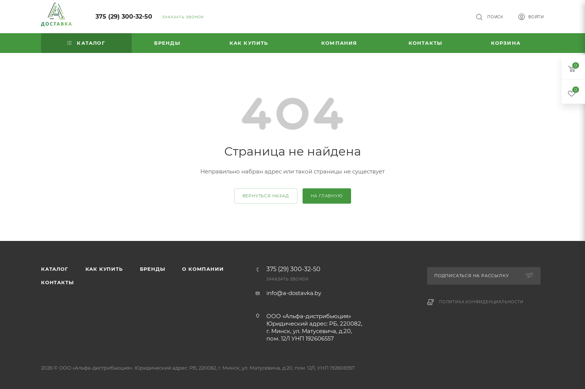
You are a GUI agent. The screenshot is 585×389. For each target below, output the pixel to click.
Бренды (152, 269)
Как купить (104, 269)
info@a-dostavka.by (293, 293)
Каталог (54, 269)
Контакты (57, 282)
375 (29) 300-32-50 (124, 16)
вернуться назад (266, 195)
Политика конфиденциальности (481, 301)
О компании (202, 269)
